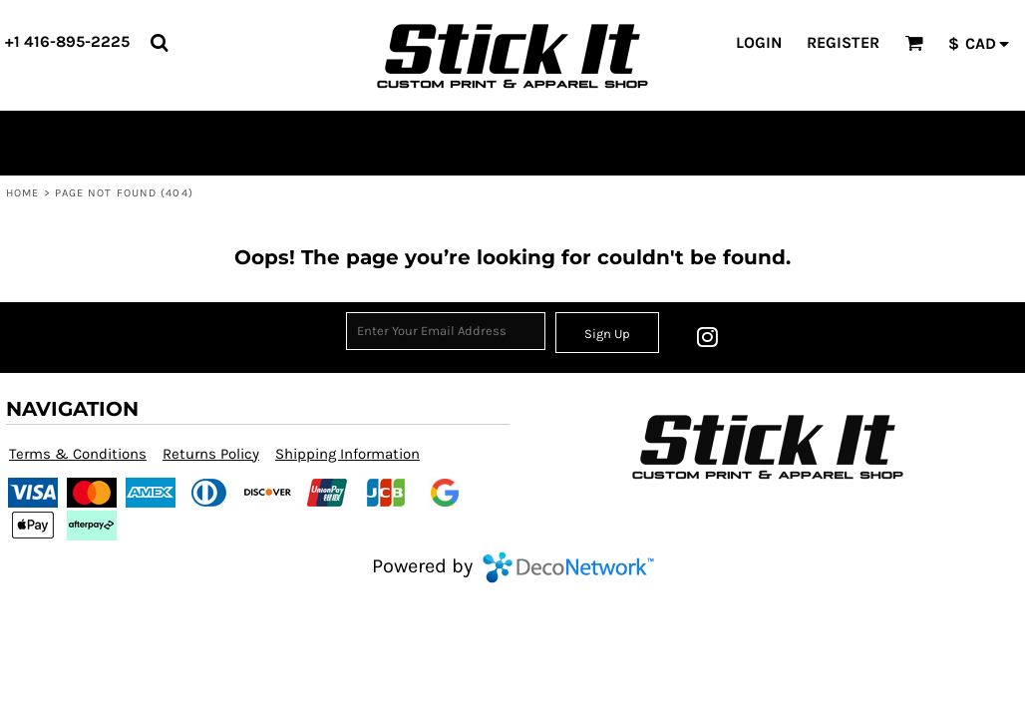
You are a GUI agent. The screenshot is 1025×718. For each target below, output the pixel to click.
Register (843, 42)
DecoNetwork (568, 567)
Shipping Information (347, 454)
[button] (159, 42)
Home (22, 192)
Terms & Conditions (78, 454)
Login (759, 42)
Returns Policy (211, 454)
